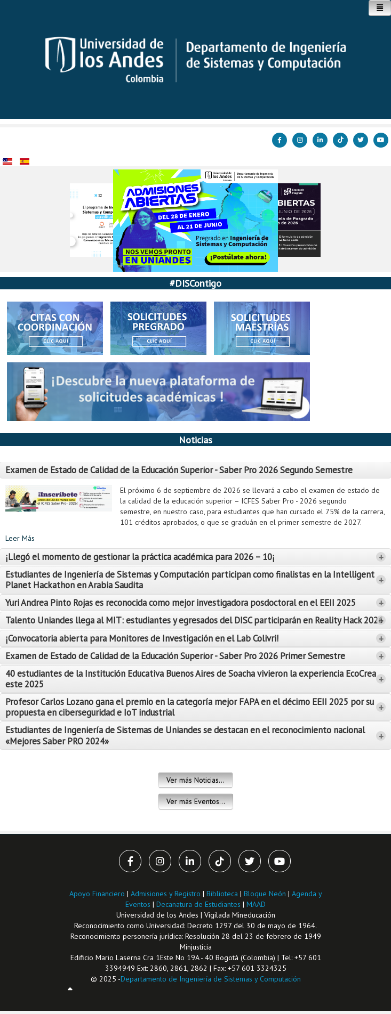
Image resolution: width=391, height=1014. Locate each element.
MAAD (256, 904)
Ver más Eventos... (195, 801)
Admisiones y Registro (166, 893)
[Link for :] (195, 220)
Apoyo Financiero (97, 893)
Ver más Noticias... (195, 780)
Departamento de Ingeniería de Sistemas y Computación (211, 979)
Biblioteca (222, 893)
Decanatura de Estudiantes (198, 904)
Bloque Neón (266, 893)
